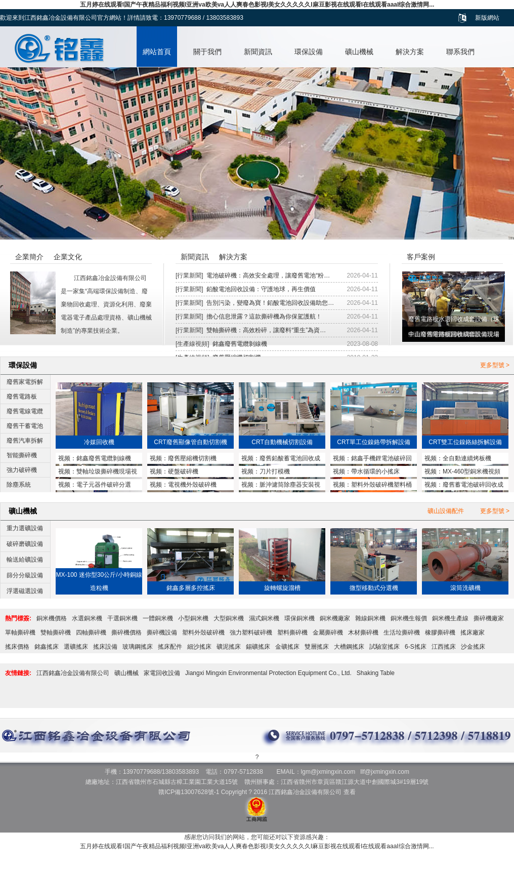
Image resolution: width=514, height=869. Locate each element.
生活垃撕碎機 (401, 632)
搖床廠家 (472, 632)
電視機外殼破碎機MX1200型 (183, 485)
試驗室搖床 (384, 646)
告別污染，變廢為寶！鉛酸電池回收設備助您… (270, 302)
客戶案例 (421, 257)
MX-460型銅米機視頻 (471, 471)
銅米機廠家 (335, 618)
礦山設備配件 (445, 511)
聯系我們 (460, 52)
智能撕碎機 (22, 455)
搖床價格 (17, 646)
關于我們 (207, 52)
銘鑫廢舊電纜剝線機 (239, 343)
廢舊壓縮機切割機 (192, 458)
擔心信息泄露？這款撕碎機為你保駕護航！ (264, 316)
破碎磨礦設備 (25, 543)
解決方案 (410, 52)
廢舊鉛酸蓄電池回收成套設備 (280, 459)
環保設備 (308, 52)
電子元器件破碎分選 (103, 484)
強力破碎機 (22, 469)
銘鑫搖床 (46, 646)
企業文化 (68, 257)
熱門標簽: (18, 618)
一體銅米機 (158, 618)
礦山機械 (359, 52)
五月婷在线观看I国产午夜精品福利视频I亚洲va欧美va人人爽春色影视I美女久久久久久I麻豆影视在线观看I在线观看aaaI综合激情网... (257, 4)
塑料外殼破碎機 (203, 632)
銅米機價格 (51, 618)
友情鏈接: (18, 673)
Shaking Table (376, 673)
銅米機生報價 (409, 618)
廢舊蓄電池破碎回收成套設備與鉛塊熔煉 (463, 485)
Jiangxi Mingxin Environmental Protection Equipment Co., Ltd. (268, 673)
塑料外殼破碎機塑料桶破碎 (372, 485)
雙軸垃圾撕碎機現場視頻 (97, 472)
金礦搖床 (287, 646)
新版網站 (487, 17)
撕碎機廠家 (489, 618)
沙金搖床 (473, 646)
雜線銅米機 (370, 618)
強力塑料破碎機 (251, 632)
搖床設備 (105, 646)
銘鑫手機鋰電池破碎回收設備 (372, 459)
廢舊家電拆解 (25, 381)
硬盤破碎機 (183, 471)
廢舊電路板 (22, 396)
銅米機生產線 (450, 618)
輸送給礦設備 (25, 559)
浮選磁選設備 (25, 591)
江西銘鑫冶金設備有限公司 (72, 673)
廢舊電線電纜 (25, 411)
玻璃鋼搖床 (137, 646)
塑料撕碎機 (292, 632)
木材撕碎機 (363, 632)
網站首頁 (157, 52)
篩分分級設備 (25, 575)
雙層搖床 (317, 646)
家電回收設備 (162, 673)
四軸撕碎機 (91, 632)
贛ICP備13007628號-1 (188, 792)
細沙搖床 (199, 646)
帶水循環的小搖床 (375, 471)
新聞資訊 (258, 52)
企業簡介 (29, 257)
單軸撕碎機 (20, 632)
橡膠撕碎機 (440, 632)
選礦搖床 (76, 646)
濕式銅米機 (264, 618)
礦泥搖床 (229, 646)
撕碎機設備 (162, 632)
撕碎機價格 (126, 632)
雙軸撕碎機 (55, 632)
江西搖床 (444, 646)
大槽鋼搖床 (349, 646)
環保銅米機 (299, 618)
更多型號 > (494, 365)
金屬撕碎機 (328, 632)
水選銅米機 (87, 618)
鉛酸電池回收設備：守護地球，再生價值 (261, 289)
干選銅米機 (122, 618)
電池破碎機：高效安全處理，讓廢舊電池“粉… (268, 275)
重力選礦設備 (25, 528)
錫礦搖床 (258, 646)
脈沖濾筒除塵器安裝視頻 (280, 485)
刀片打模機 (275, 471)
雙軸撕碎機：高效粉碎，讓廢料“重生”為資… (266, 330)
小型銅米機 (193, 618)
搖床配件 (170, 646)
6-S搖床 (415, 646)
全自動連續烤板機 (467, 458)
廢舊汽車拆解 (25, 440)
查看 (350, 792)
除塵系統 (19, 484)
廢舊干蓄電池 (25, 425)
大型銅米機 (228, 618)
